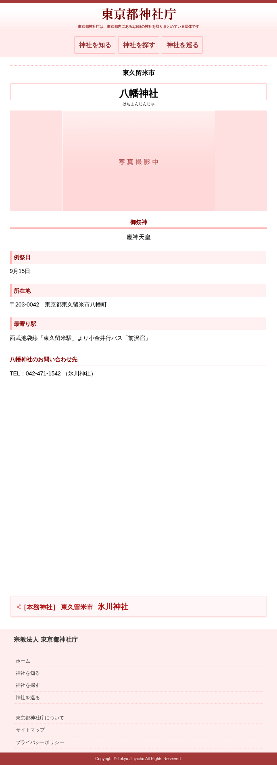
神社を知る (95, 45)
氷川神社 (74, 606)
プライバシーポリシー (40, 742)
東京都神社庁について (40, 718)
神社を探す (139, 45)
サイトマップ (30, 730)
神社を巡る (183, 45)
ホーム (23, 661)
